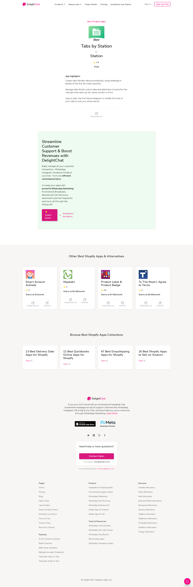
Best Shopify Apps (96, 21)
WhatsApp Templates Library (101, 543)
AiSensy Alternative (146, 510)
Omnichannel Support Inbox (101, 492)
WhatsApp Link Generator (100, 526)
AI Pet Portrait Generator (49, 539)
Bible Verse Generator (48, 548)
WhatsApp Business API (99, 505)
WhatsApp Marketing (98, 496)
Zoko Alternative (145, 492)
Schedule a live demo (68, 215)
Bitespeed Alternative (147, 505)
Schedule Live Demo (121, 4)
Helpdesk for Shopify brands (101, 487)
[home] (31, 4)
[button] (60, 4)
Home (41, 487)
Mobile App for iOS (97, 514)
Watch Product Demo (48, 510)
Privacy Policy (45, 523)
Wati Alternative (145, 496)
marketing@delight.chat (105, 469)
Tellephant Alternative (147, 518)
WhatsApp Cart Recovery (100, 501)
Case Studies (44, 505)
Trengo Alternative (146, 532)
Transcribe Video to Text (49, 557)
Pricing (103, 4)
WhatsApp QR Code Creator (101, 530)
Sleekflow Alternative (147, 527)
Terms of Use (44, 518)
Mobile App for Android (98, 510)
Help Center (91, 4)
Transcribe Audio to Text (49, 561)
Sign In (148, 4)
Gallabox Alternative (146, 514)
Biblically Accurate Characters (51, 552)
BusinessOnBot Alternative (150, 501)
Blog (41, 496)
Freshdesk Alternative (147, 523)
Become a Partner (47, 527)
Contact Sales (96, 456)
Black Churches (45, 543)
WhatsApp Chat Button (99, 534)
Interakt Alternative (146, 487)
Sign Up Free (162, 4)
